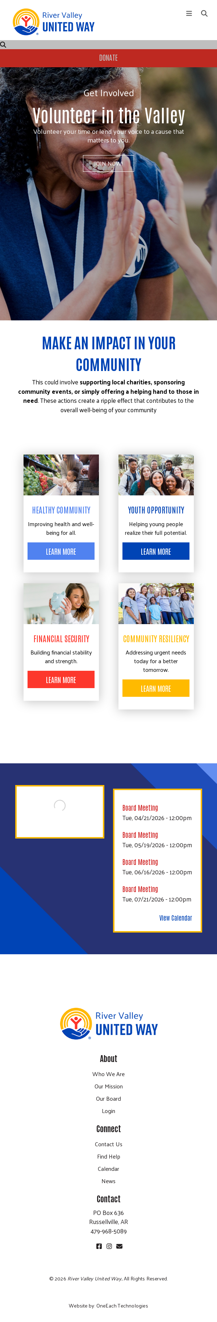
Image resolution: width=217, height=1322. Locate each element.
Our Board (108, 1098)
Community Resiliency (156, 638)
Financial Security (61, 638)
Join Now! (108, 163)
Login (108, 1110)
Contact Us (108, 1144)
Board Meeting (140, 807)
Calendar (108, 1168)
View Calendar (175, 917)
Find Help (108, 1156)
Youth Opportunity (156, 509)
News (108, 1181)
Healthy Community (61, 509)
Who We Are (108, 1074)
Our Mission (109, 1086)
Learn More (61, 551)
